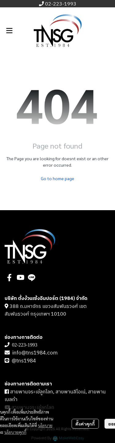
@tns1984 (24, 361)
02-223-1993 (60, 4)
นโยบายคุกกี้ (15, 432)
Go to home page (57, 178)
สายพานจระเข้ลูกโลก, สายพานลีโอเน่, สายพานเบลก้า (55, 396)
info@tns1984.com (35, 353)
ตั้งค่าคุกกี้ (85, 423)
